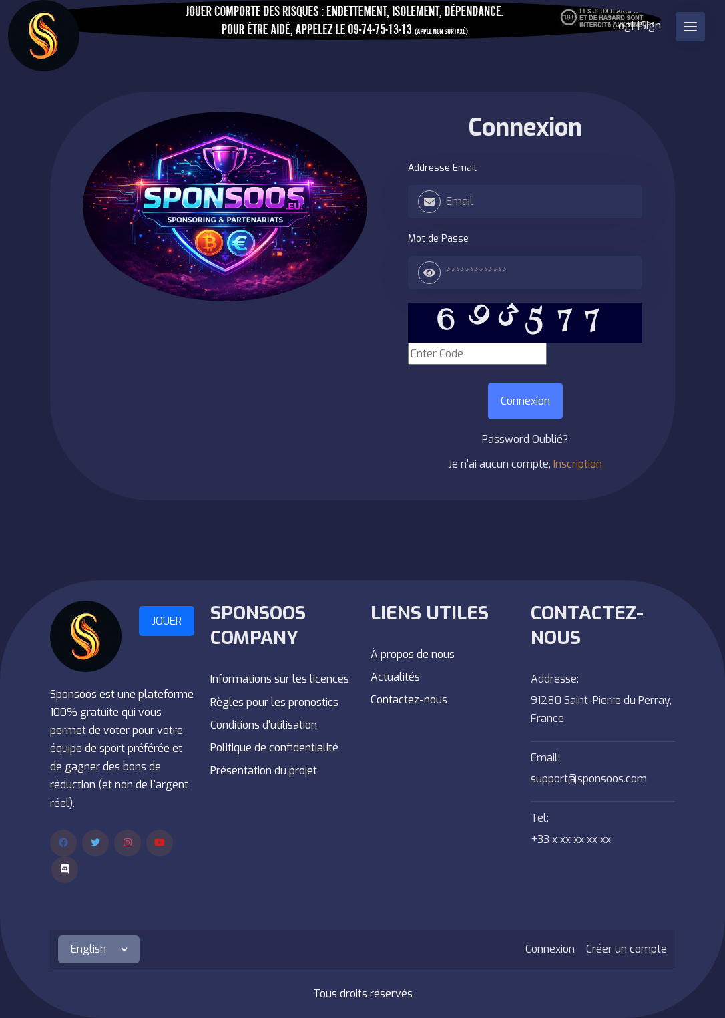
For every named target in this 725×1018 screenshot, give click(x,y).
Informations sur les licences (279, 679)
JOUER (167, 621)
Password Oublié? (525, 439)
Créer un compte (626, 949)
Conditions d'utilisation (263, 725)
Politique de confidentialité (274, 748)
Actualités (395, 677)
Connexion (525, 128)
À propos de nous (413, 654)
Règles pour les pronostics (274, 702)
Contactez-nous (409, 700)
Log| (623, 26)
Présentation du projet (263, 771)
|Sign (649, 26)
